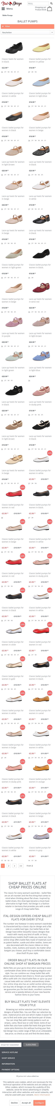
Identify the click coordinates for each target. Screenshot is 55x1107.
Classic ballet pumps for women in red (13, 506)
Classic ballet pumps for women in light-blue (40, 94)
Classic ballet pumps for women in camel (40, 711)
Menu (7, 8)
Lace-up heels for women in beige (13, 197)
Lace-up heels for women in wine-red (40, 300)
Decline (14, 1103)
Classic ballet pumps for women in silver (13, 643)
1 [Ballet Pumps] (2, 865)
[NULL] (38, 3)
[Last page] (20, 866)
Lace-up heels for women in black (40, 163)
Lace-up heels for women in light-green (13, 369)
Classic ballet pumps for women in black (13, 129)
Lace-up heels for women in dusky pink (40, 403)
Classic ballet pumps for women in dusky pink (40, 574)
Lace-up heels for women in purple (13, 334)
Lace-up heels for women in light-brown (13, 163)
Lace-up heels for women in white (40, 197)
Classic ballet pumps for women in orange (40, 780)
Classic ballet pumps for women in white (13, 94)
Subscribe (31, 1044)
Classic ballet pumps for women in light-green (13, 266)
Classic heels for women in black (13, 60)
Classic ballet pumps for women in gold (13, 677)
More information (42, 1094)
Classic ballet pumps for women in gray (40, 849)
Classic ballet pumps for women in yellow (40, 60)
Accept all (26, 1103)
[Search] (51, 3)
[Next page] (14, 866)
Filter (6, 26)
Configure (39, 1103)
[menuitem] (7, 8)
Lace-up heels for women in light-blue (40, 369)
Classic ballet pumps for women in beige (40, 129)
